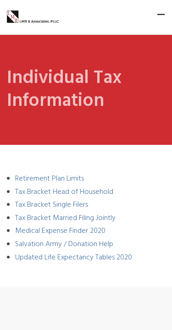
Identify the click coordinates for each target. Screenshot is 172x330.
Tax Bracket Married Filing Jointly (65, 218)
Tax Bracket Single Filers (51, 205)
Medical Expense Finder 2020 (60, 231)
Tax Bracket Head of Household (64, 192)
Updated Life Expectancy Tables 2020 (73, 258)
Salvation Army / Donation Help (64, 244)
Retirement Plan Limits (49, 179)
